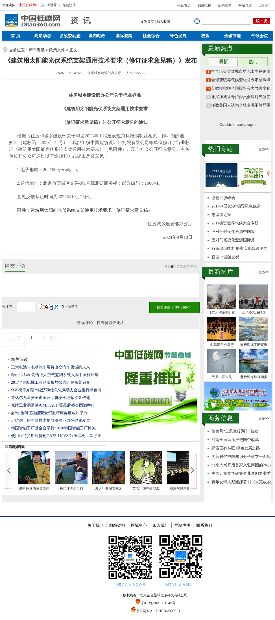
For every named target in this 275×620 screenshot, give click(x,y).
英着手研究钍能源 (146, 489)
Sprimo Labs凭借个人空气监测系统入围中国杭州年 (55, 375)
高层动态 (42, 35)
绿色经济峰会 (223, 198)
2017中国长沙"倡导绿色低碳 (236, 206)
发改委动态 (69, 35)
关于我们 (95, 525)
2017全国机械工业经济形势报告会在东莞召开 (50, 382)
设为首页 (147, 22)
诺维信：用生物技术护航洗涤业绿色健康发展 (50, 420)
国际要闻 (123, 35)
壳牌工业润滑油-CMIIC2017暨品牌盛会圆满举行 (53, 405)
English (264, 5)
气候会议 (259, 35)
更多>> (263, 149)
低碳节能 (232, 35)
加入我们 (161, 525)
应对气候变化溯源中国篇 (233, 232)
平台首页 (184, 5)
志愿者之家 (221, 215)
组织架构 (117, 525)
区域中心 (139, 525)
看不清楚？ (58, 306)
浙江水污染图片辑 (221, 313)
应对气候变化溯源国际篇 (233, 240)
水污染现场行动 (254, 313)
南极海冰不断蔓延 (253, 345)
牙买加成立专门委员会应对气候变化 (242, 97)
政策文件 (57, 50)
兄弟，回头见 (222, 377)
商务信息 (220, 418)
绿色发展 (178, 35)
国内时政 (96, 35)
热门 (253, 61)
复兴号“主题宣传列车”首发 (234, 431)
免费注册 (69, 5)
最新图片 (220, 271)
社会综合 (151, 35)
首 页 (15, 35)
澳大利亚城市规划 (108, 489)
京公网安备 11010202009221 (155, 611)
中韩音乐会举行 (222, 345)
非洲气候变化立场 (183, 489)
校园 (205, 35)
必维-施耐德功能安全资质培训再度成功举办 (49, 413)
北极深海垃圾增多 (253, 377)
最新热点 (220, 48)
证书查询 (225, 5)
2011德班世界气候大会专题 (235, 223)
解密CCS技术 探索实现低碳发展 (239, 248)
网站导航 (245, 5)
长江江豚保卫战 (71, 489)
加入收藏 (163, 22)
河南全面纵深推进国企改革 (235, 440)
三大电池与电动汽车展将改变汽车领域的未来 (50, 367)
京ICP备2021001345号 (155, 603)
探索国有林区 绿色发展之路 (235, 448)
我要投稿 (204, 5)
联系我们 (204, 525)
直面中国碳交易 (225, 257)
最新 (223, 61)
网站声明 (182, 525)
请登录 (52, 5)
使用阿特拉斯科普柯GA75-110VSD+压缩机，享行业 (56, 436)
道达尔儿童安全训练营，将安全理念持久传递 (50, 398)
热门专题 (220, 148)
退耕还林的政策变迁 (34, 489)
